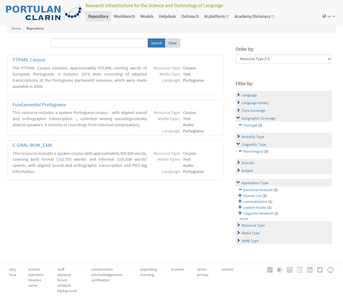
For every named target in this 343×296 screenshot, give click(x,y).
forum (62, 280)
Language (249, 95)
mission (34, 269)
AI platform (216, 16)
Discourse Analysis (258, 189)
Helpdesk (167, 16)
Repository (98, 16)
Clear (173, 43)
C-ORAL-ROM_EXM (32, 145)
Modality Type (252, 136)
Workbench (124, 16)
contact (227, 269)
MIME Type (250, 240)
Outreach (190, 16)
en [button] (328, 16)
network (64, 285)
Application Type (254, 182)
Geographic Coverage (258, 118)
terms (201, 269)
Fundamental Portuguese (39, 104)
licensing (147, 274)
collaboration (102, 269)
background (67, 290)
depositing (148, 269)
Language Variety (255, 102)
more (244, 218)
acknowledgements (107, 274)
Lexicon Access (255, 207)
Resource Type (253, 225)
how (12, 274)
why (12, 269)
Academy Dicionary (254, 16)
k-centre (177, 269)
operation (36, 274)
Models (146, 16)
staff (60, 269)
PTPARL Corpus (29, 60)
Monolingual (253, 151)
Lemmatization (255, 201)
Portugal (250, 125)
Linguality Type (253, 144)
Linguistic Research (258, 213)
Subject (247, 170)
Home (16, 28)
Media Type (250, 233)
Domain (247, 162)
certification (100, 280)
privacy (203, 274)
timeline (34, 280)
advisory (64, 274)
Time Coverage (253, 110)
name (32, 285)
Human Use (252, 195)
